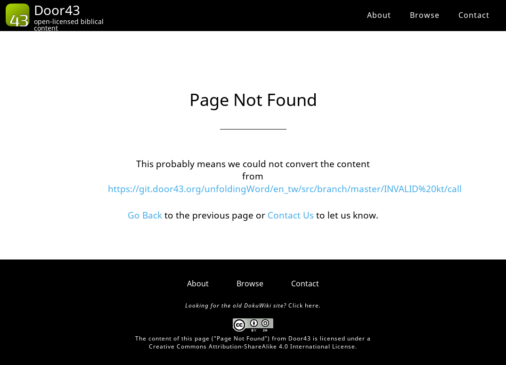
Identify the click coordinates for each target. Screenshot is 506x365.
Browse (425, 15)
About (379, 15)
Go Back (145, 215)
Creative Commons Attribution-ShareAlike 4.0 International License (252, 346)
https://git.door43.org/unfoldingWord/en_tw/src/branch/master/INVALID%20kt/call (285, 189)
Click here (303, 305)
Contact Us (291, 215)
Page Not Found (241, 338)
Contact (474, 15)
